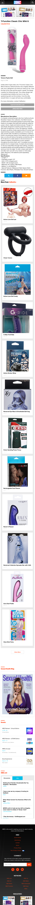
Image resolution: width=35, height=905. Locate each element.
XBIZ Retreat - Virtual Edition (10, 728)
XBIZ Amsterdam (25, 883)
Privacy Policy (17, 848)
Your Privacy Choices (17, 850)
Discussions (7, 778)
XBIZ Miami (26, 881)
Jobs (17, 778)
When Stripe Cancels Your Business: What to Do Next (17, 800)
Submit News (17, 837)
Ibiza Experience (7, 759)
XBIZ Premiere (9, 886)
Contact (18, 843)
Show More (17, 652)
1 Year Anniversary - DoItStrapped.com (14, 816)
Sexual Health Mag (7, 669)
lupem (17, 105)
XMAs (25, 889)
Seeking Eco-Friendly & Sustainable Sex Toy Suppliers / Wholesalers (16, 783)
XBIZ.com (9, 878)
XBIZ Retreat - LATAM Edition (11, 738)
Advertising (17, 840)
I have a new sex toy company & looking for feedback (15, 792)
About (17, 845)
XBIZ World (9, 883)
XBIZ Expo (26, 886)
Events (3, 722)
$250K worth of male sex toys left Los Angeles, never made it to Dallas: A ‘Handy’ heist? (16, 809)
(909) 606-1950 (17, 109)
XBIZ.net (4, 773)
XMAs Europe (6, 749)
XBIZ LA (26, 878)
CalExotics (5, 24)
